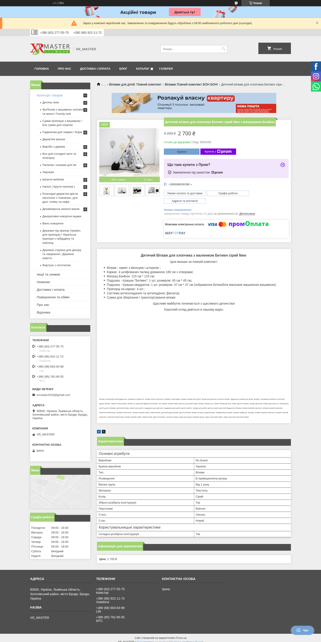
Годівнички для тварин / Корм (62, 132)
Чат (302, 630)
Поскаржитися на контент (152, 637)
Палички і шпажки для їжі (59, 165)
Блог (123, 68)
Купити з (218, 152)
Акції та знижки (48, 274)
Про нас (64, 68)
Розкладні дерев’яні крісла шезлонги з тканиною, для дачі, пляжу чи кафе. (60, 197)
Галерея (166, 68)
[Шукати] (223, 49)
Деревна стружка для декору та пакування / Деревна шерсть (61, 254)
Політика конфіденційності (186, 637)
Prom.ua (181, 633)
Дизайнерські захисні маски (60, 209)
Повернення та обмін (53, 297)
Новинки (43, 282)
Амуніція (48, 172)
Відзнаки (43, 312)
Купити (181, 151)
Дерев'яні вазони (53, 139)
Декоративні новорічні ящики (61, 216)
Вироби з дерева (53, 146)
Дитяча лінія (50, 102)
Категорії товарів (50, 95)
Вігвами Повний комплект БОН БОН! (191, 84)
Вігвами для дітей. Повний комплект (135, 84)
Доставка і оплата (95, 68)
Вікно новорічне (53, 223)
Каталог (143, 68)
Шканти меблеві (53, 179)
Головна (42, 68)
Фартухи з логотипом (56, 265)
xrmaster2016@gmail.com (53, 395)
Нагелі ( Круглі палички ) (58, 186)
